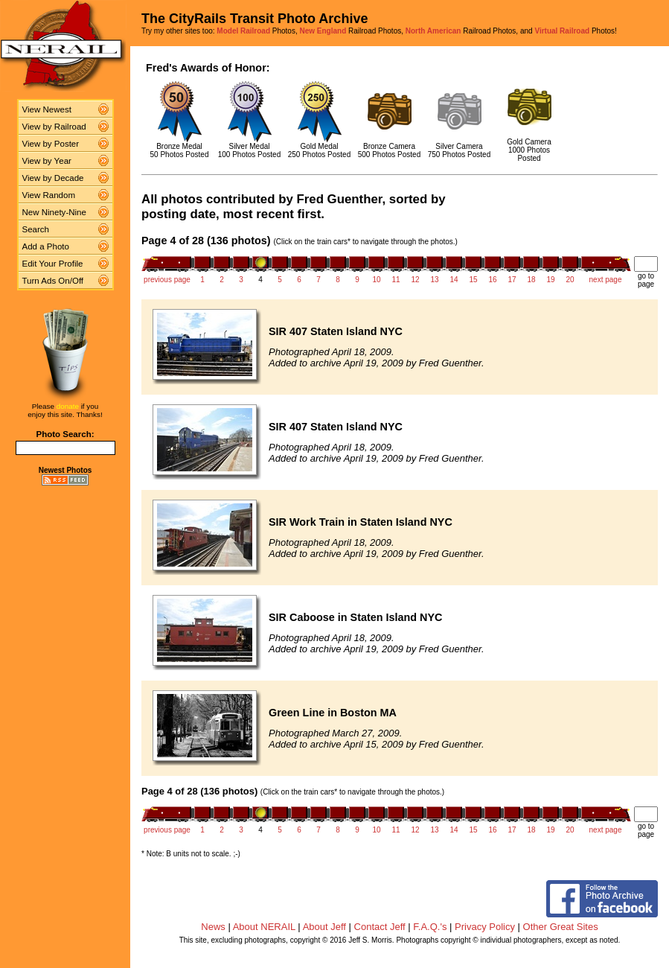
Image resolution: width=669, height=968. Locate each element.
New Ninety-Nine (54, 212)
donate (68, 406)
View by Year (46, 160)
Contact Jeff (380, 926)
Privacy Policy (485, 926)
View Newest (46, 109)
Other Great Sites (560, 926)
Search (36, 229)
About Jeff (324, 926)
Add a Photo (45, 246)
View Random (48, 195)
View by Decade (53, 177)
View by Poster (51, 143)
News (213, 926)
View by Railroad (54, 126)
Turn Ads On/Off (53, 280)
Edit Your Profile (52, 263)
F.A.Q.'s (429, 926)
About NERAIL (264, 926)
